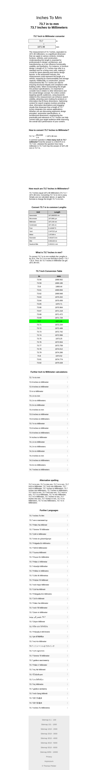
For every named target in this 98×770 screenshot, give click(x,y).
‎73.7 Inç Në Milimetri (37, 670)
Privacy (49, 757)
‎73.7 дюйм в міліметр (38, 689)
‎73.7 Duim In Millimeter (38, 612)
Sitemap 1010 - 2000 (49, 729)
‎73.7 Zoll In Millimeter (37, 534)
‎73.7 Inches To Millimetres (39, 708)
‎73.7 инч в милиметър (38, 520)
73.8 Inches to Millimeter (39, 428)
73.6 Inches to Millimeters (39, 419)
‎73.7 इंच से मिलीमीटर (36, 637)
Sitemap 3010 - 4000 (49, 738)
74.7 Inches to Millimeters (39, 470)
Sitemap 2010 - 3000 (49, 734)
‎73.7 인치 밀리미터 (36, 651)
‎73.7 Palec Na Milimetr (38, 525)
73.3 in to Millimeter (37, 405)
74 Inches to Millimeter (38, 437)
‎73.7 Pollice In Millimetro (39, 571)
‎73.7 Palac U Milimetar (38, 562)
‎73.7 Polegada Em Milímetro (40, 594)
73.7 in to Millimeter (37, 424)
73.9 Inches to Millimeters (39, 433)
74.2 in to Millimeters (37, 447)
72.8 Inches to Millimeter (39, 382)
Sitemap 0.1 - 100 (49, 720)
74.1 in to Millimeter (37, 442)
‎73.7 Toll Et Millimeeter (38, 548)
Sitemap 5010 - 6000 (49, 747)
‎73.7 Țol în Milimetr (36, 599)
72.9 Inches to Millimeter (39, 387)
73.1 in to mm (34, 396)
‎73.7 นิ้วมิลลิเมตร (36, 675)
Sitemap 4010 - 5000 (49, 743)
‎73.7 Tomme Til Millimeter (39, 656)
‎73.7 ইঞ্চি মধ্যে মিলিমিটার (38, 627)
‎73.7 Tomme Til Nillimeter (39, 529)
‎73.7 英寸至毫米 (35, 703)
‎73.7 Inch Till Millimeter (38, 608)
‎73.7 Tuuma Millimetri (37, 552)
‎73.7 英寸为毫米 (35, 698)
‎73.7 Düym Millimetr (37, 622)
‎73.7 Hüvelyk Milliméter (38, 566)
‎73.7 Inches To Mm (36, 516)
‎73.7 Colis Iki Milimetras (38, 576)
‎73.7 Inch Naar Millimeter (39, 585)
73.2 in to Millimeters (37, 401)
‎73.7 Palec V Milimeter (38, 665)
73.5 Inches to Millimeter (39, 414)
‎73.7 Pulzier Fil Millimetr (38, 580)
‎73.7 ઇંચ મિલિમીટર (36, 680)
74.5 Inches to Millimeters (39, 460)
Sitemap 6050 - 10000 (49, 752)
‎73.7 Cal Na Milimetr (37, 589)
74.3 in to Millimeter (37, 451)
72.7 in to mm (34, 377)
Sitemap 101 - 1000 (49, 724)
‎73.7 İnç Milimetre (36, 684)
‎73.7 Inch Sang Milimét (38, 693)
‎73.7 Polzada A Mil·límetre (39, 632)
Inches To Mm (49, 17)
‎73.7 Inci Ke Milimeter (37, 641)
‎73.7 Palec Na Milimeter (38, 603)
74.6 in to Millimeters (37, 465)
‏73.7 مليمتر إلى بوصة (37, 617)
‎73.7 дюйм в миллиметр (39, 660)
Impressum (49, 761)
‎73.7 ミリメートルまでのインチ (42, 646)
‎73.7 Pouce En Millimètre (39, 557)
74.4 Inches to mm (36, 456)
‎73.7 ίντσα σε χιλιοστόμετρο (40, 539)
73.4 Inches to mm (36, 410)
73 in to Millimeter (36, 391)
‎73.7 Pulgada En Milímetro (39, 543)
